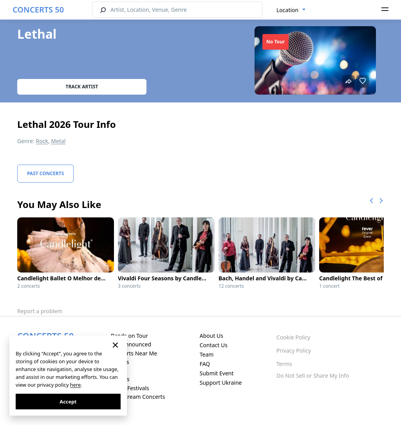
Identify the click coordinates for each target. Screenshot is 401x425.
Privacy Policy (293, 350)
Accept (68, 401)
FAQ (205, 364)
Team (207, 354)
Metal (58, 141)
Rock (42, 141)
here (75, 384)
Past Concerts (45, 173)
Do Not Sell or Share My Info (312, 375)
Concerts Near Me (134, 353)
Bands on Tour (129, 335)
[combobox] (291, 10)
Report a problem (39, 311)
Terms (284, 364)
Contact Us (214, 345)
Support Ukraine (221, 382)
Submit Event (217, 373)
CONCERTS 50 (38, 9)
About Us (211, 335)
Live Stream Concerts (138, 396)
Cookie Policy (293, 337)
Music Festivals (130, 388)
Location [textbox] (287, 10)
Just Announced (131, 344)
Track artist (82, 86)
